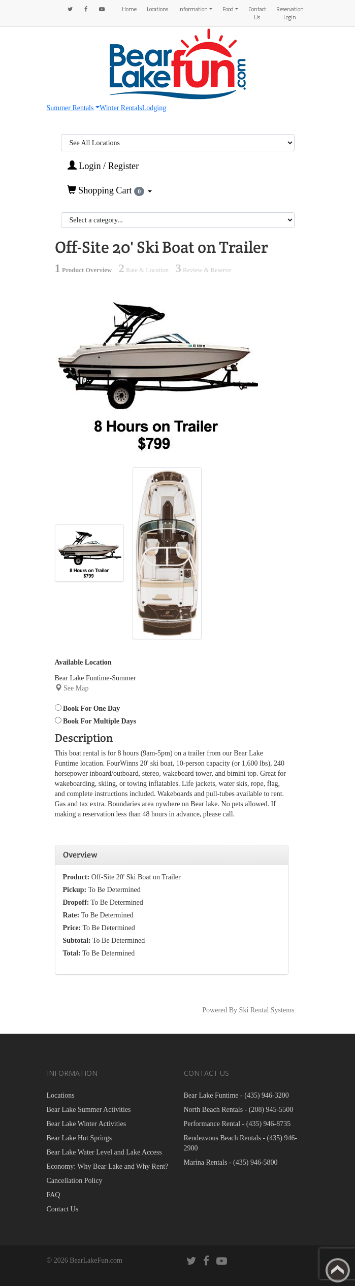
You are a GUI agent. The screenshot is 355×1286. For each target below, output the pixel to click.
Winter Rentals (121, 108)
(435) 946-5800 (255, 1162)
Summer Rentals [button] (70, 108)
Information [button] (193, 9)
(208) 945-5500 (271, 1109)
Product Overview (83, 270)
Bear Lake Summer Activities (89, 1109)
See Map (75, 688)
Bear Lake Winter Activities (86, 1124)
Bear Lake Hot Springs (79, 1138)
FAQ (53, 1195)
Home (129, 9)
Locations (157, 9)
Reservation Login (290, 13)
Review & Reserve (203, 270)
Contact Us (257, 13)
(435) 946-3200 (266, 1095)
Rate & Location (144, 270)
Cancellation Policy (75, 1180)
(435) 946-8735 (268, 1124)
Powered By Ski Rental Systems (248, 1010)
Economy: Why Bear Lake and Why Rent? (108, 1166)
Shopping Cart (109, 190)
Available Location (83, 662)
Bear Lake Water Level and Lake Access (104, 1152)
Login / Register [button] (103, 165)
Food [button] (228, 9)
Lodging (154, 108)
